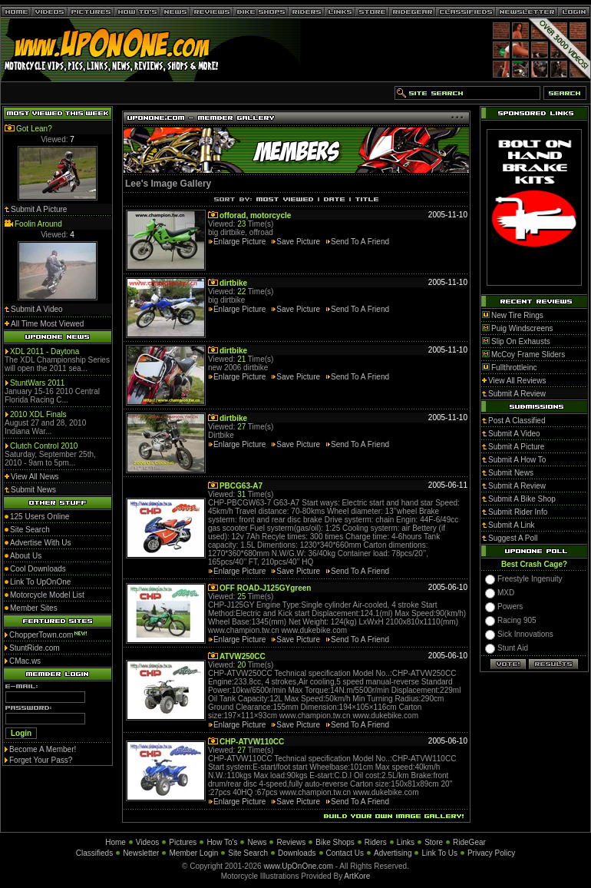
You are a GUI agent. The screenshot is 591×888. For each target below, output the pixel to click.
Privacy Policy (491, 853)
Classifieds (94, 853)
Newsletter (141, 853)
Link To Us (439, 853)
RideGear (469, 842)
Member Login (193, 853)
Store (433, 842)
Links (405, 842)
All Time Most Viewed (47, 324)
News (256, 842)
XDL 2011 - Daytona (44, 351)
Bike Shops (335, 842)
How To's (221, 842)
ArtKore (357, 876)
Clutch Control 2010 (44, 446)
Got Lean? (34, 128)
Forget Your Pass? (40, 760)
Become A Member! (42, 749)
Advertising (392, 853)
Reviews (290, 842)
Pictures (182, 842)
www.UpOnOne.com (298, 866)
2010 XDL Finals (38, 414)
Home (115, 842)
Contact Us (345, 853)
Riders (376, 842)
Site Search (248, 853)
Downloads (296, 853)
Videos (147, 842)
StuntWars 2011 (37, 383)
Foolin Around (38, 224)
